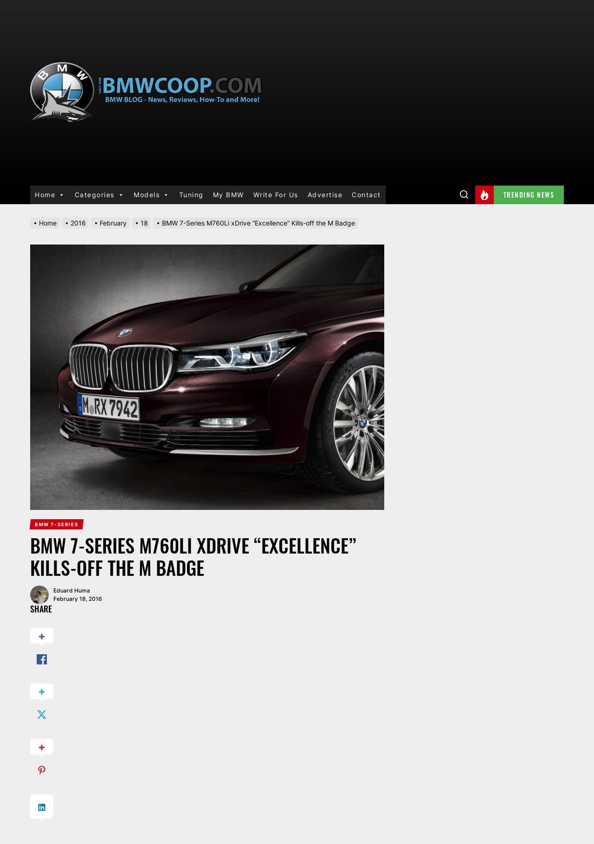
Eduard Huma (71, 590)
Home (50, 195)
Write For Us (275, 195)
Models (152, 195)
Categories (100, 195)
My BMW (228, 195)
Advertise (325, 195)
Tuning (191, 195)
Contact (366, 195)
